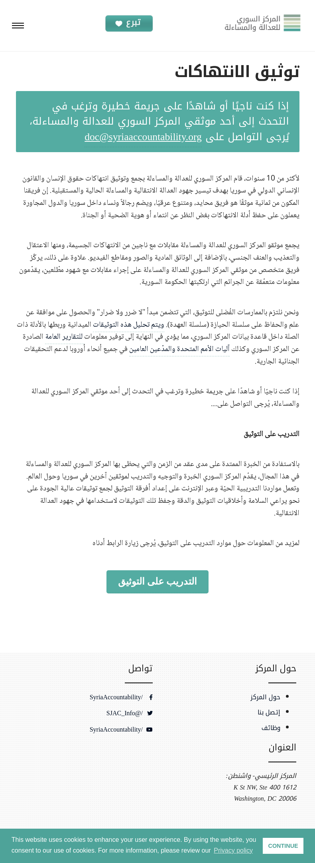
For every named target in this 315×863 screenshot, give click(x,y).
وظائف (271, 728)
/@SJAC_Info (129, 713)
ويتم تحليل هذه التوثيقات (128, 324)
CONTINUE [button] (283, 846)
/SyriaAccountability (121, 697)
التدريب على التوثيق (157, 581)
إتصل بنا (269, 712)
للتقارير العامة (64, 336)
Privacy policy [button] (233, 850)
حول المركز (265, 697)
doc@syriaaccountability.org (143, 137)
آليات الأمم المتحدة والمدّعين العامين (179, 349)
